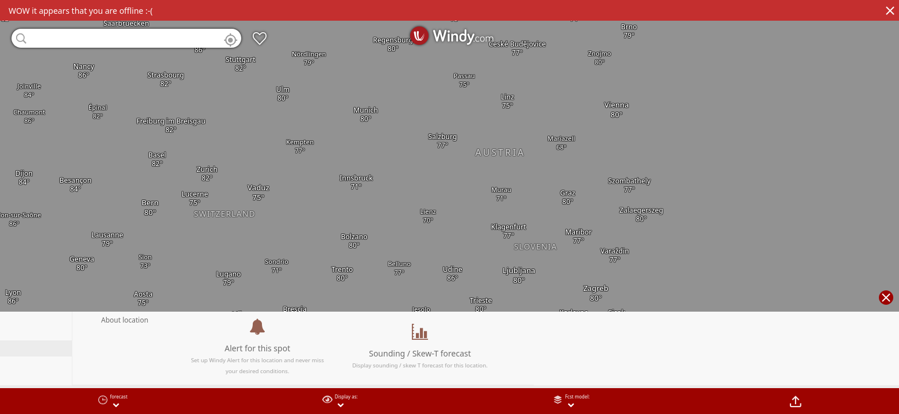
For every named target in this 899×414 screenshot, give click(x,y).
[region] (449, 207)
